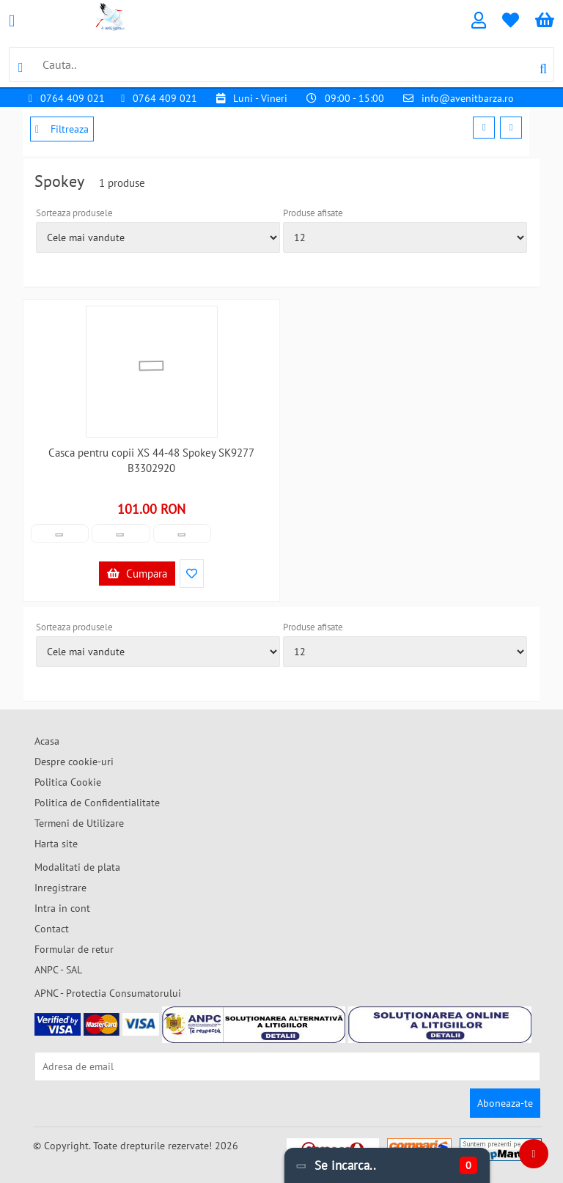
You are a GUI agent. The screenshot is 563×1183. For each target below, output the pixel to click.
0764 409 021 (72, 98)
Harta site (56, 843)
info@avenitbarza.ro (468, 98)
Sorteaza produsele (74, 213)
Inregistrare (60, 887)
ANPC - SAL (58, 969)
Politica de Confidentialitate (97, 802)
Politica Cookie (67, 782)
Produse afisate (313, 213)
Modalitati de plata (77, 867)
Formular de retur (74, 949)
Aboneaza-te (505, 1103)
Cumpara (137, 574)
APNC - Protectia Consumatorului (107, 993)
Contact (51, 928)
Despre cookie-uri (74, 761)
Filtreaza (62, 129)
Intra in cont (62, 908)
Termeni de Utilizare (79, 823)
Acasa (46, 741)
